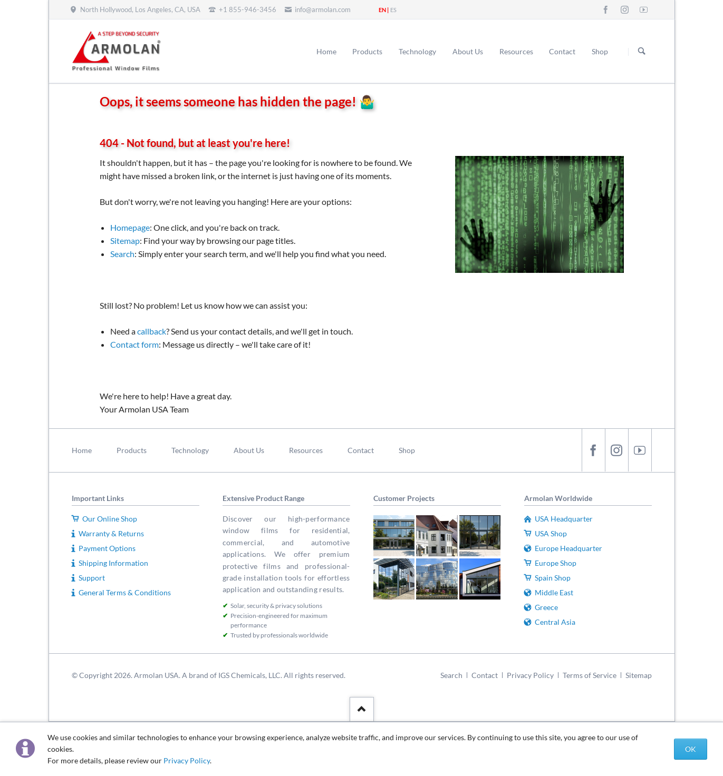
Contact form (134, 344)
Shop (407, 450)
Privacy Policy (186, 760)
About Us (249, 450)
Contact (361, 450)
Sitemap (125, 240)
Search (641, 51)
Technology (190, 450)
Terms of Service (589, 675)
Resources (306, 450)
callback (151, 331)
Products (132, 450)
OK (690, 748)
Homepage (130, 227)
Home (82, 450)
